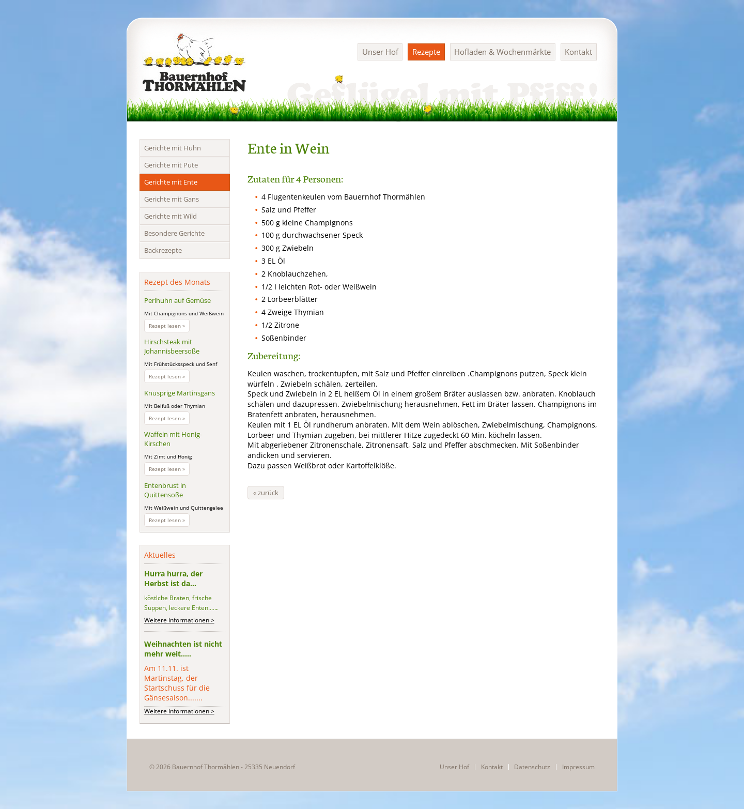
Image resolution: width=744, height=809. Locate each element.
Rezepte (426, 52)
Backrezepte (163, 250)
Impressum (578, 767)
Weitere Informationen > (179, 620)
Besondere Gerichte (174, 233)
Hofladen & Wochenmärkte (502, 52)
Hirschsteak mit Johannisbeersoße (171, 346)
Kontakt (578, 52)
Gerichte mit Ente (170, 182)
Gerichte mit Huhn (172, 147)
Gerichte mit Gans (171, 199)
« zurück (265, 492)
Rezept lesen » (169, 326)
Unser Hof (380, 52)
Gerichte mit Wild (170, 216)
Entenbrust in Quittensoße (165, 490)
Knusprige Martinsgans (179, 393)
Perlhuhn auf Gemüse (177, 300)
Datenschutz (532, 767)
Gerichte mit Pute (171, 165)
